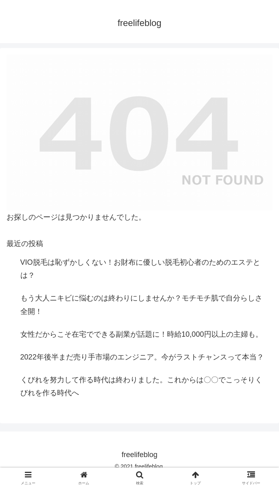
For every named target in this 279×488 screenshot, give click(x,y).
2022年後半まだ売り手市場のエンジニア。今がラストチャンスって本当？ (142, 357)
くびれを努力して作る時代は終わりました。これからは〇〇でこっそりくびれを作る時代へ (141, 386)
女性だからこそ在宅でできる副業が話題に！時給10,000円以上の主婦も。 (141, 334)
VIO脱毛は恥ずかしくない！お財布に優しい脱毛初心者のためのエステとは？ (140, 268)
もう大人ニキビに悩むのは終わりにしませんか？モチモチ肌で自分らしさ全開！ (141, 304)
